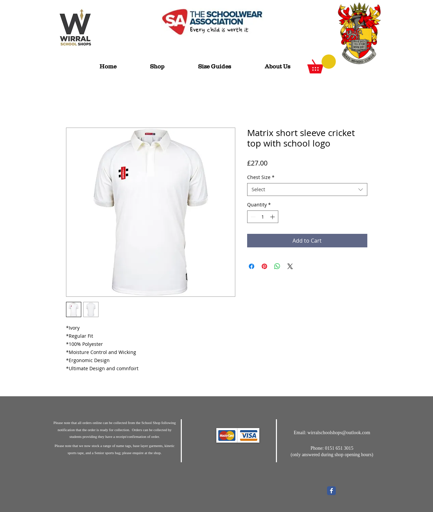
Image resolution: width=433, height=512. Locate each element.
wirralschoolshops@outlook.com (338, 432)
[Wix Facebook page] (331, 490)
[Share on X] (290, 266)
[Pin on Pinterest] (264, 266)
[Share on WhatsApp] (277, 266)
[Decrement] (252, 217)
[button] (321, 63)
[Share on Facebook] (251, 266)
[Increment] (273, 217)
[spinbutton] (263, 217)
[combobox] (307, 189)
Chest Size (261, 177)
